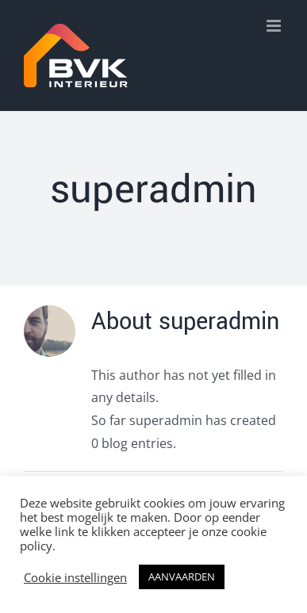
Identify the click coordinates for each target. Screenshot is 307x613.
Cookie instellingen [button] (75, 577)
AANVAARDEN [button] (181, 576)
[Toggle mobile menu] (275, 25)
